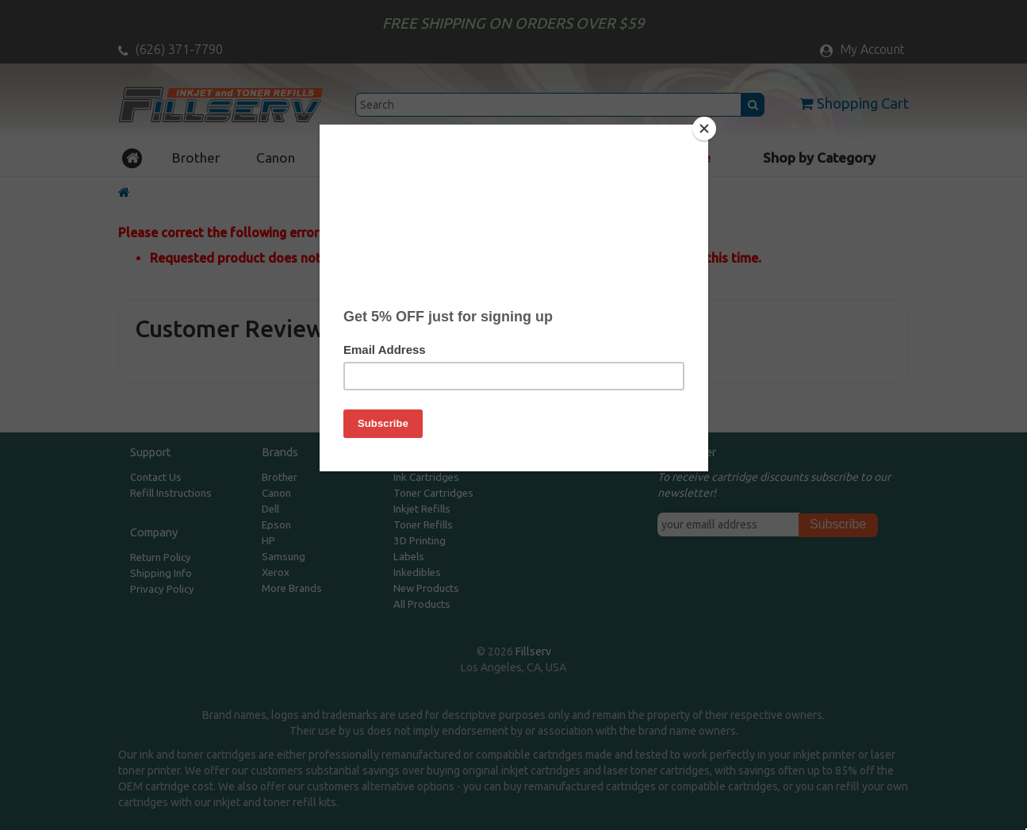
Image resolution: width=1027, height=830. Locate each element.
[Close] (704, 128)
